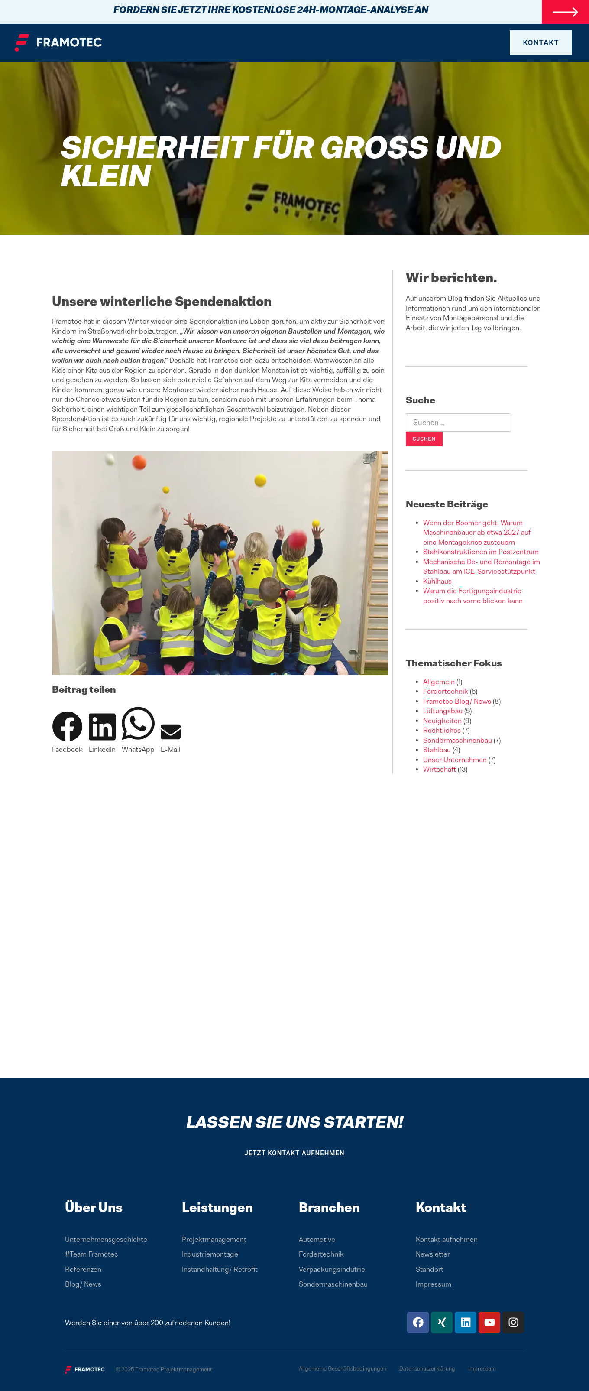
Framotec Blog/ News (457, 701)
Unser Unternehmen (455, 760)
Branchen (329, 1207)
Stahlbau (437, 750)
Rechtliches (442, 730)
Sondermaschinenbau (457, 740)
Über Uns (94, 1207)
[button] (67, 732)
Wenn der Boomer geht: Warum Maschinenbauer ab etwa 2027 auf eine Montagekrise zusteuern (477, 532)
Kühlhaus (437, 581)
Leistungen (217, 1207)
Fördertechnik (445, 691)
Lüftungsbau (443, 711)
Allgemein (439, 682)
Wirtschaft (439, 769)
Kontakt (441, 1207)
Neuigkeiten (442, 721)
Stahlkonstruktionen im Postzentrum (481, 552)
